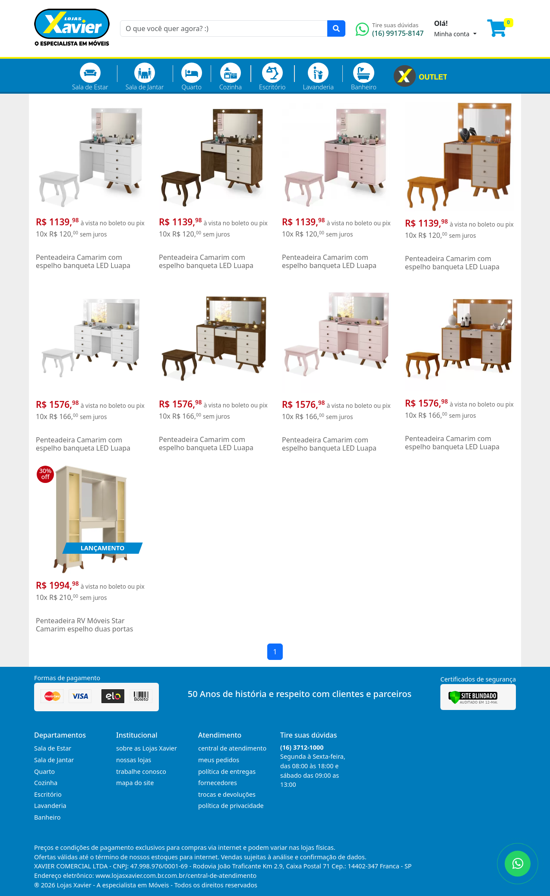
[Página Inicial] (72, 52)
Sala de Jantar (145, 77)
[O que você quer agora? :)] (224, 28)
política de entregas (227, 771)
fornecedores (217, 783)
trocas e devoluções (227, 794)
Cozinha (230, 77)
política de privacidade (231, 805)
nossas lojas (133, 760)
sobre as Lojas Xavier (146, 748)
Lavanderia (318, 77)
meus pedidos (218, 760)
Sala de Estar (90, 77)
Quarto (191, 77)
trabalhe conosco (141, 771)
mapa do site (135, 783)
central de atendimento (232, 748)
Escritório (272, 77)
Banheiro (363, 77)
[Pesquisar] (336, 28)
